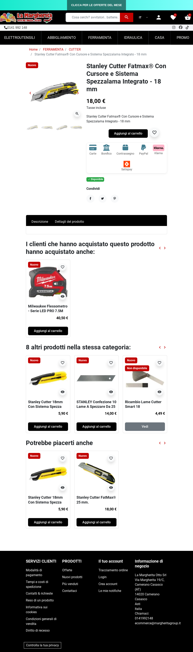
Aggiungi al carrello (128, 133)
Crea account (108, 584)
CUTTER (75, 49)
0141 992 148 (17, 27)
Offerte (67, 570)
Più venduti (70, 584)
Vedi (145, 426)
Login (103, 577)
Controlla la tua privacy (42, 645)
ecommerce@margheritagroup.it (158, 623)
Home (33, 49)
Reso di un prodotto (40, 600)
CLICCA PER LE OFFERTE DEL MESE (96, 5)
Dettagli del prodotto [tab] (69, 222)
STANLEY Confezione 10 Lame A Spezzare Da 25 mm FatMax (96, 406)
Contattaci (69, 591)
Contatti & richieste (39, 593)
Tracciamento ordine (113, 570)
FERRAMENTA (53, 49)
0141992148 (144, 618)
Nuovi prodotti (72, 577)
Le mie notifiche (110, 591)
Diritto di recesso (38, 630)
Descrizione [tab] (39, 222)
